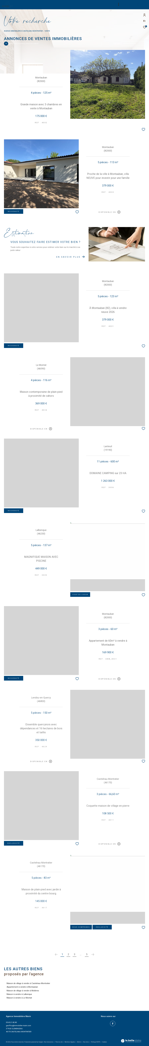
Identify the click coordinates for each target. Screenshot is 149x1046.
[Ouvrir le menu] (145, 4)
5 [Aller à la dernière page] (86, 954)
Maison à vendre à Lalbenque (19, 994)
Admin (79, 1042)
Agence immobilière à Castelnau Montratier (23, 31)
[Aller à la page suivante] (93, 954)
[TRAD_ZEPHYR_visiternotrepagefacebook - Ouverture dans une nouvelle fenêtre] (113, 1023)
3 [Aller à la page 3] (74, 954)
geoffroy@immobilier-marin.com (18, 1026)
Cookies (104, 1042)
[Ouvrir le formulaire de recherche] (131, 5)
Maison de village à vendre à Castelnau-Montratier (28, 983)
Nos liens (86, 1042)
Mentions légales (70, 1042)
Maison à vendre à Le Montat (19, 998)
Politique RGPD (95, 1042)
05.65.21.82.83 (11, 1022)
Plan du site (59, 1042)
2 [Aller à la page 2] (68, 954)
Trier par (116, 44)
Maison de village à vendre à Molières (23, 990)
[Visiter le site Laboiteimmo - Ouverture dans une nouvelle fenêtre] (131, 1041)
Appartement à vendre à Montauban (22, 987)
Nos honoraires (48, 1042)
